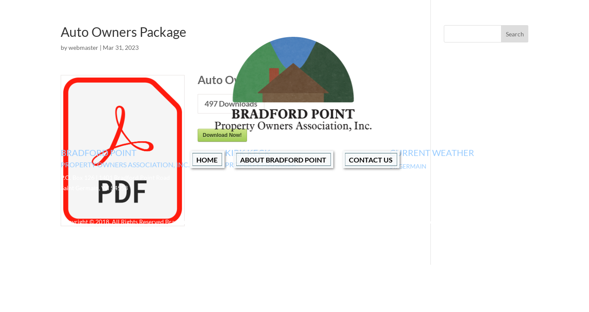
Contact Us (371, 160)
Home (207, 160)
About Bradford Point (283, 160)
